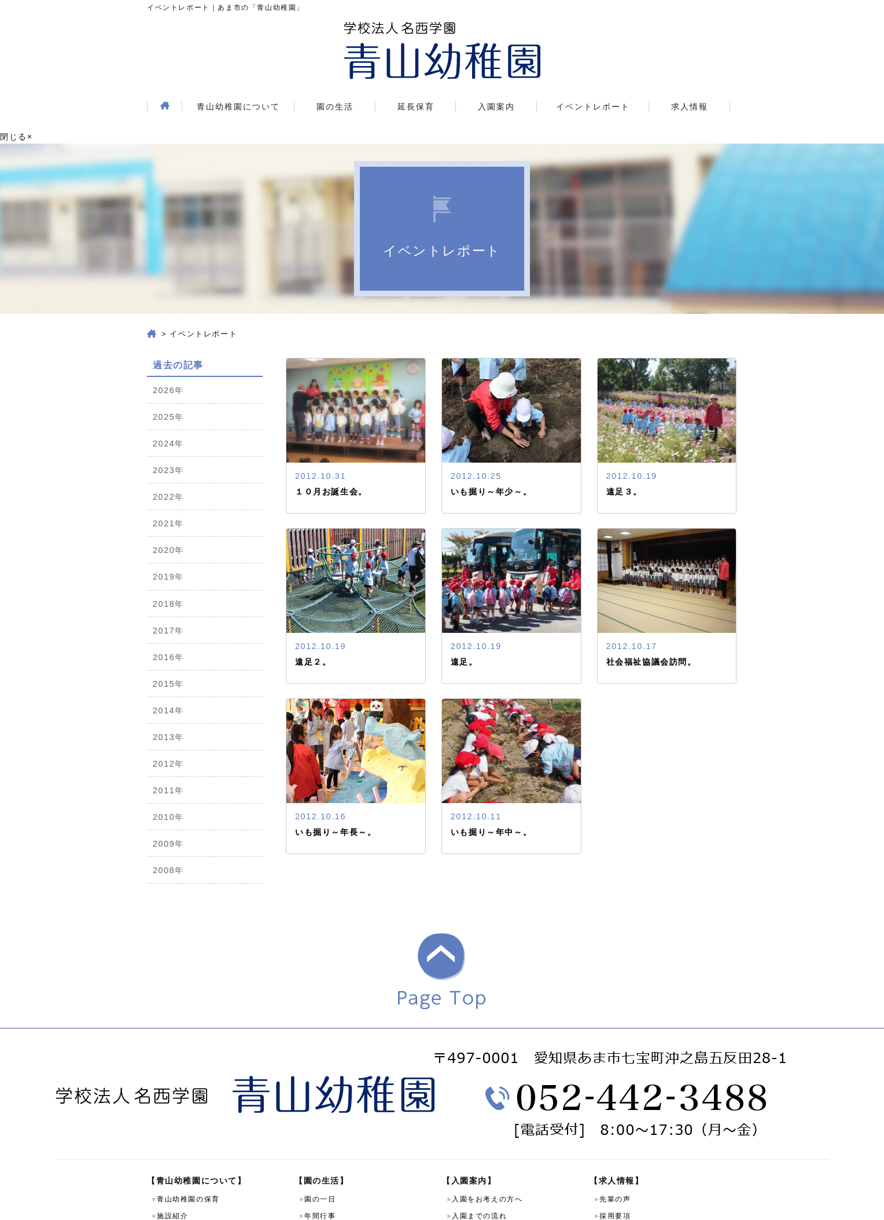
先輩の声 (615, 1063)
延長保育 (415, 83)
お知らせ (615, 1145)
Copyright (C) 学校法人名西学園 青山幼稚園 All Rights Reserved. (442, 1203)
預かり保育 (324, 1145)
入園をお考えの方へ (487, 1063)
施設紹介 (172, 1079)
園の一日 (320, 1063)
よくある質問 (475, 1113)
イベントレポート (593, 83)
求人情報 (689, 83)
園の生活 (334, 83)
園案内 (169, 1096)
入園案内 (496, 83)
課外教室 (320, 1162)
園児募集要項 (475, 1096)
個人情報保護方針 (188, 1130)
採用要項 (615, 1079)
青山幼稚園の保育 (188, 1063)
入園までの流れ (479, 1079)
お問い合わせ (180, 1113)
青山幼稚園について (238, 83)
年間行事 (320, 1079)
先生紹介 (320, 1096)
